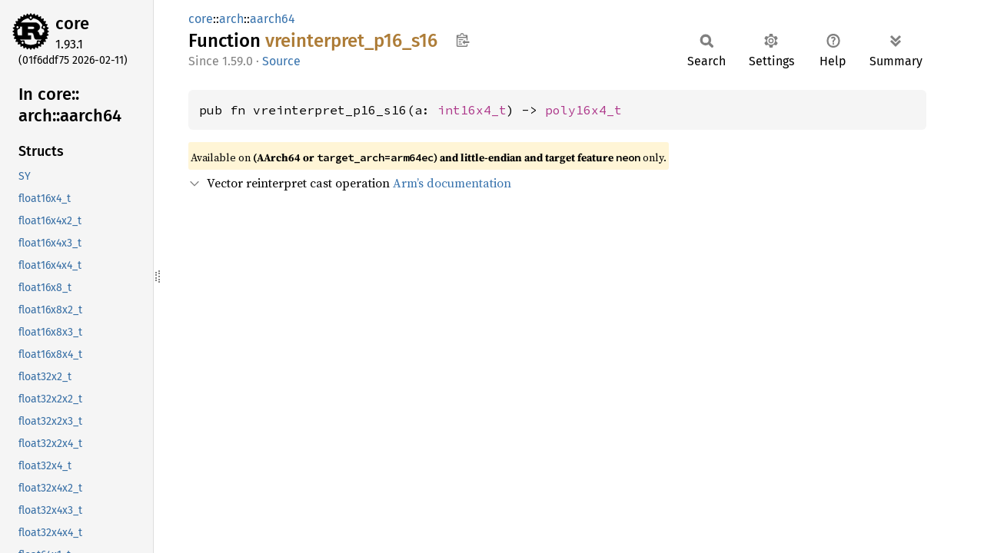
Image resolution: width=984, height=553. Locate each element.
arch (231, 19)
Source (281, 61)
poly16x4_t (583, 110)
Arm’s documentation (452, 182)
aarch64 (272, 19)
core (72, 23)
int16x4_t (472, 110)
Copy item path (462, 40)
